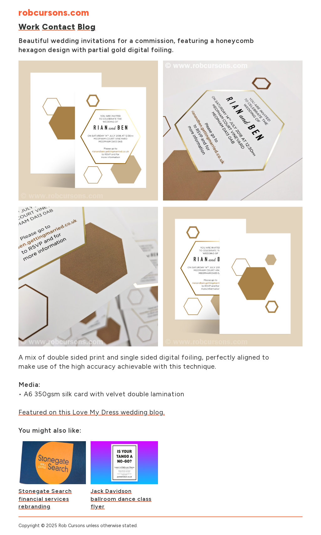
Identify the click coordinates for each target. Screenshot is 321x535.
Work (29, 26)
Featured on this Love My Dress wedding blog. (91, 412)
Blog (86, 26)
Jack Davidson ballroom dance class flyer (121, 499)
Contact (58, 26)
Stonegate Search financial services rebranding (45, 499)
